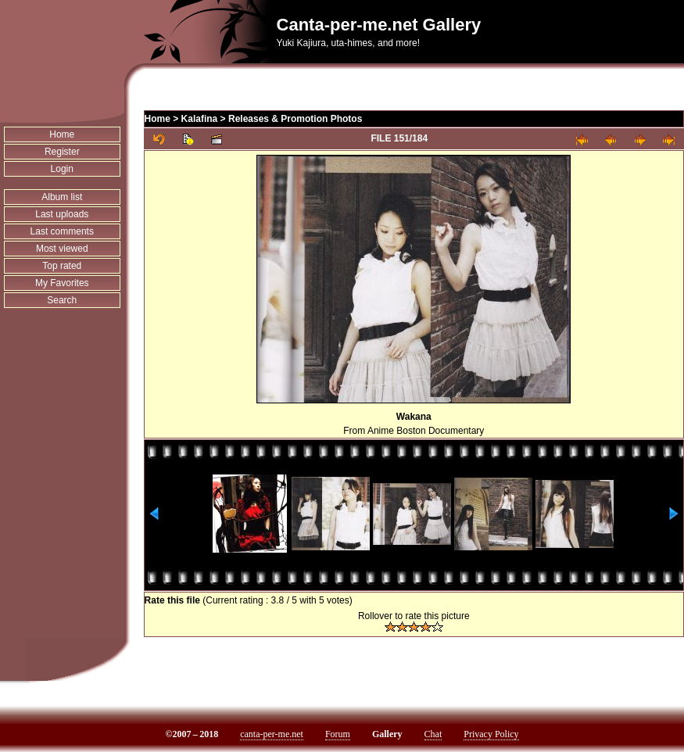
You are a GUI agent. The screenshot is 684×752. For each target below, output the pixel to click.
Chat (433, 734)
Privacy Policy (491, 734)
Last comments (62, 231)
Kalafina (199, 118)
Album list (61, 197)
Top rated (61, 265)
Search (62, 300)
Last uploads (61, 214)
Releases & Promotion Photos (295, 118)
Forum (337, 734)
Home (61, 134)
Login (62, 168)
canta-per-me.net (271, 734)
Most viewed (62, 248)
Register (62, 151)
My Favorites (62, 283)
